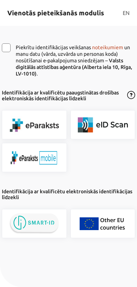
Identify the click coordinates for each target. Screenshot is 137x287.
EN (126, 13)
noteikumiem (107, 47)
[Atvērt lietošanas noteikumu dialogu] (131, 95)
